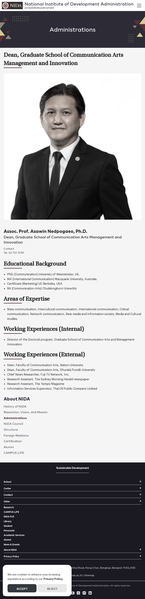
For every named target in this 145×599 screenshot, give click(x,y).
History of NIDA (15, 406)
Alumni (9, 447)
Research (9, 507)
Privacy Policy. (53, 578)
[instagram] (84, 593)
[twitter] (78, 593)
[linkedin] (90, 593)
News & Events (12, 544)
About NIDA (17, 398)
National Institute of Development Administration (79, 4)
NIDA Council (13, 423)
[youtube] (72, 593)
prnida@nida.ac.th (71, 575)
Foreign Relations (16, 435)
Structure (11, 429)
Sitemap (89, 575)
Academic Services (14, 535)
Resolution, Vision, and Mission (26, 412)
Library (8, 521)
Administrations (15, 418)
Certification (13, 441)
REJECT (52, 588)
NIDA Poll (9, 516)
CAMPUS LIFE (14, 452)
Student (8, 526)
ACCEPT (22, 588)
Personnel (9, 530)
